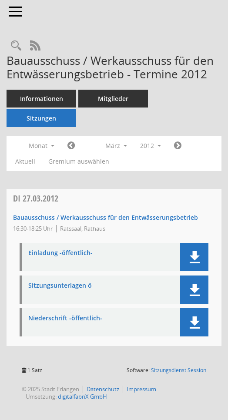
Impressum (141, 389)
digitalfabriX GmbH (82, 396)
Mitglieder (113, 98)
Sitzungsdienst (178, 370)
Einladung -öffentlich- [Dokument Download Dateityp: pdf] (60, 253)
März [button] (116, 145)
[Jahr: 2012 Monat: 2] (71, 146)
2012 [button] (150, 145)
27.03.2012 (35, 198)
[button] (194, 257)
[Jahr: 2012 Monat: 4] (178, 146)
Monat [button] (41, 145)
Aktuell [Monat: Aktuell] (25, 161)
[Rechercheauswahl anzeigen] (16, 46)
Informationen (41, 98)
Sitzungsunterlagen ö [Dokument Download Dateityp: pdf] (60, 285)
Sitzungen (41, 118)
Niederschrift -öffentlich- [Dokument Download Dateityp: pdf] (65, 318)
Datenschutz (103, 389)
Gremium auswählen (78, 161)
